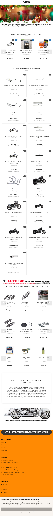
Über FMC (3, 445)
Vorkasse (5, 492)
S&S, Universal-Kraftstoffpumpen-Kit (26, 358)
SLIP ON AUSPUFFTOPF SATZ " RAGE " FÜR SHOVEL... (39, 111)
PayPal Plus (5, 487)
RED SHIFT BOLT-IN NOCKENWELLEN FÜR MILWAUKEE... (26, 303)
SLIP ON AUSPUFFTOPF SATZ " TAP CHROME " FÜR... (39, 137)
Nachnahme (5, 484)
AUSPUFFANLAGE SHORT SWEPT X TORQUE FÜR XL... (39, 187)
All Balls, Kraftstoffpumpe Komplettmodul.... (9, 358)
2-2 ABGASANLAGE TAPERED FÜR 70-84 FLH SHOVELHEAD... (39, 86)
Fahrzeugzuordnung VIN (8, 460)
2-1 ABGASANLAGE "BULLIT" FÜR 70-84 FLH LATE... (14, 187)
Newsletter (3, 442)
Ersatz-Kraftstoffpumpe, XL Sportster (43, 358)
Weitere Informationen (26, 513)
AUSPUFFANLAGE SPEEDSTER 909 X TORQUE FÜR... (13, 213)
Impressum (5, 465)
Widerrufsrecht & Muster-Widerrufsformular (13, 472)
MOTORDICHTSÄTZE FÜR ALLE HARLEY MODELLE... (43, 51)
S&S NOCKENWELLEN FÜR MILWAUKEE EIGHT (43, 303)
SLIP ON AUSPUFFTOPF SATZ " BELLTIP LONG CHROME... (14, 162)
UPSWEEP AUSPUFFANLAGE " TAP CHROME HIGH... (14, 111)
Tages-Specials (4, 447)
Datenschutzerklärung (6, 506)
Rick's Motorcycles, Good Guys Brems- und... (10, 51)
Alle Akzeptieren (26, 509)
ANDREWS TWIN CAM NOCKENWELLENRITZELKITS (26, 330)
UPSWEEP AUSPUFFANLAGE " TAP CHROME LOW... (14, 86)
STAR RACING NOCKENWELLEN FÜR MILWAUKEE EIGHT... (10, 303)
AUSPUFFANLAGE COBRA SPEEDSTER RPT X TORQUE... (39, 238)
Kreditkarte (5, 489)
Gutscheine (4, 450)
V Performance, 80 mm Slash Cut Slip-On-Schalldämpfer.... (14, 264)
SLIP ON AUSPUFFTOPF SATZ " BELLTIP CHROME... (14, 137)
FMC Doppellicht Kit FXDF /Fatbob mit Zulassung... (26, 51)
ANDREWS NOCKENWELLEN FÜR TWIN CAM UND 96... (10, 330)
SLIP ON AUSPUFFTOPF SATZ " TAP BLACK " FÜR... (39, 162)
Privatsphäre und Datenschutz (10, 467)
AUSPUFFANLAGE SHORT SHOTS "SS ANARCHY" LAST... (13, 238)
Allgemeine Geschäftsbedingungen (11, 462)
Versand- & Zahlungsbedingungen (11, 470)
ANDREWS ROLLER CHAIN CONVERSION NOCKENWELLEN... (43, 330)
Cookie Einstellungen (8, 474)
